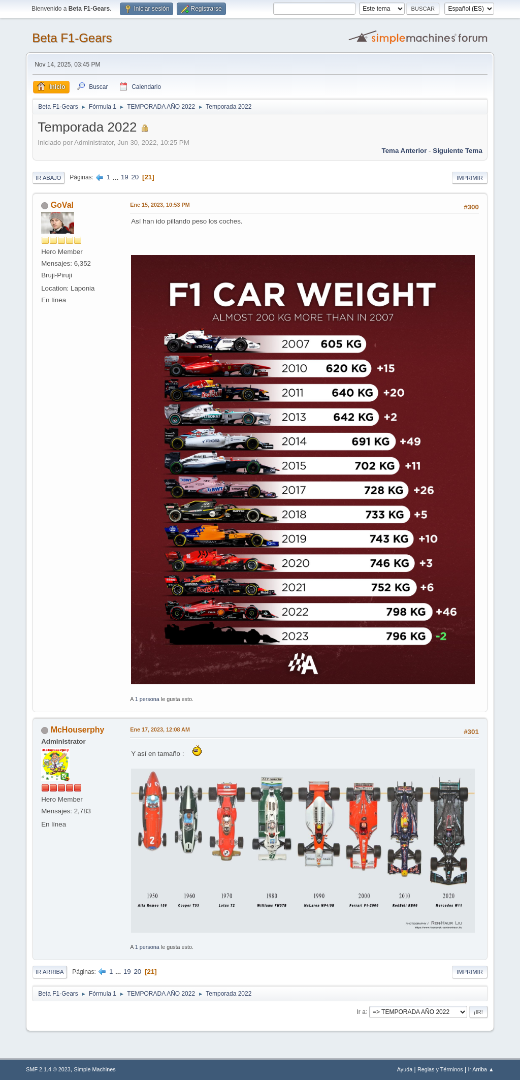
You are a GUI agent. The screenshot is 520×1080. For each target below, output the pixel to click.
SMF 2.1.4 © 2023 (48, 1069)
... (116, 177)
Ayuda (404, 1069)
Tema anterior (404, 150)
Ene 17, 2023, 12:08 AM (160, 729)
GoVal (62, 205)
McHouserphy (78, 729)
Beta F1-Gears (72, 38)
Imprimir (470, 178)
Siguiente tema (457, 150)
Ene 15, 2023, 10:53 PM (159, 205)
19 (124, 177)
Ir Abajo (48, 178)
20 (135, 177)
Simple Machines (95, 1069)
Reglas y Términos (440, 1069)
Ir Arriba (49, 972)
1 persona (147, 699)
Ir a (361, 1011)
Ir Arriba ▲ (481, 1069)
